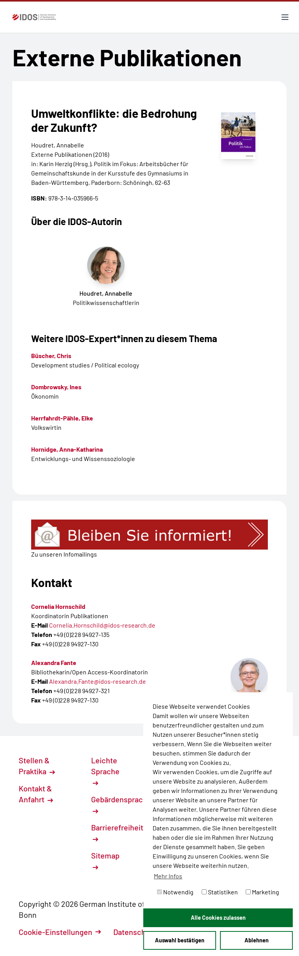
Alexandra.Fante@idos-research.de (97, 681)
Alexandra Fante (53, 662)
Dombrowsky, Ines (56, 386)
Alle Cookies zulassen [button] (218, 917)
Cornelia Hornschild (58, 606)
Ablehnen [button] (256, 940)
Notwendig (175, 892)
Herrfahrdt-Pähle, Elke (62, 418)
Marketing (262, 892)
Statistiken (220, 892)
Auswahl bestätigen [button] (179, 940)
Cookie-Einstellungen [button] (60, 931)
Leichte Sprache (105, 771)
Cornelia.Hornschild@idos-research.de (102, 625)
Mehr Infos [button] (168, 876)
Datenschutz (139, 931)
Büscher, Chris (51, 355)
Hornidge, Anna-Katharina (67, 449)
